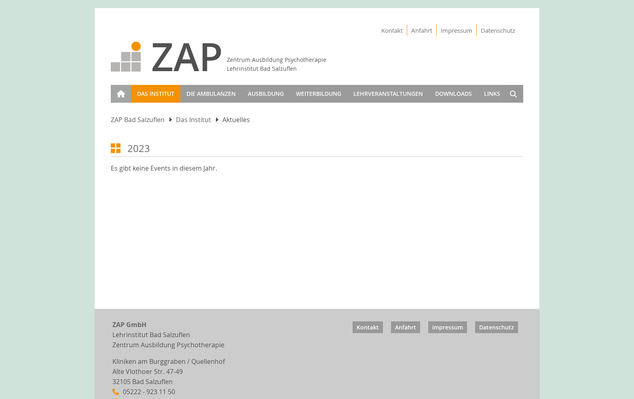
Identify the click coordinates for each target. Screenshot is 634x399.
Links (492, 93)
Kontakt (392, 30)
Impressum (456, 30)
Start (119, 89)
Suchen (513, 95)
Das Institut (155, 93)
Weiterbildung (318, 93)
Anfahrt (421, 30)
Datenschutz (498, 30)
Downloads (453, 93)
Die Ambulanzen (211, 93)
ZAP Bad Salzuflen (138, 119)
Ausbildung (266, 93)
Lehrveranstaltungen (388, 93)
